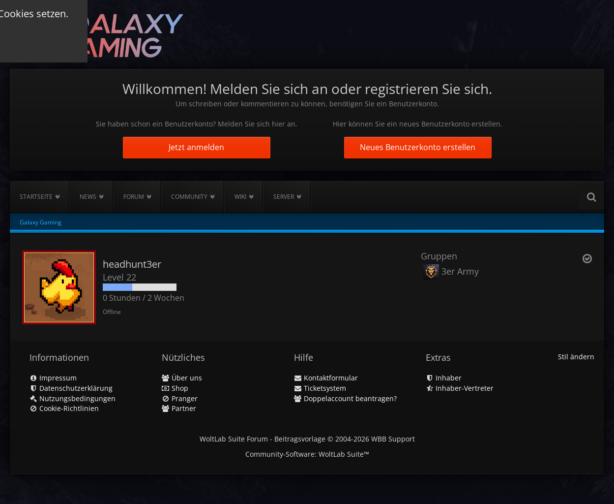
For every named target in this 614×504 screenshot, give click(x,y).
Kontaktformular (326, 377)
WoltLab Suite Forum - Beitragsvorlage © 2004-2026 (307, 438)
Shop (175, 388)
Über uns (182, 377)
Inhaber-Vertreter (460, 388)
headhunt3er (132, 264)
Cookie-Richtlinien (64, 408)
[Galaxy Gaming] (101, 34)
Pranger (180, 398)
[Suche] (591, 197)
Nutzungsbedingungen (72, 398)
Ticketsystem (320, 388)
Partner (179, 408)
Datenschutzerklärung (71, 388)
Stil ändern (576, 356)
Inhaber (444, 377)
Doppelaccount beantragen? (345, 398)
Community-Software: (307, 454)
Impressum (53, 377)
